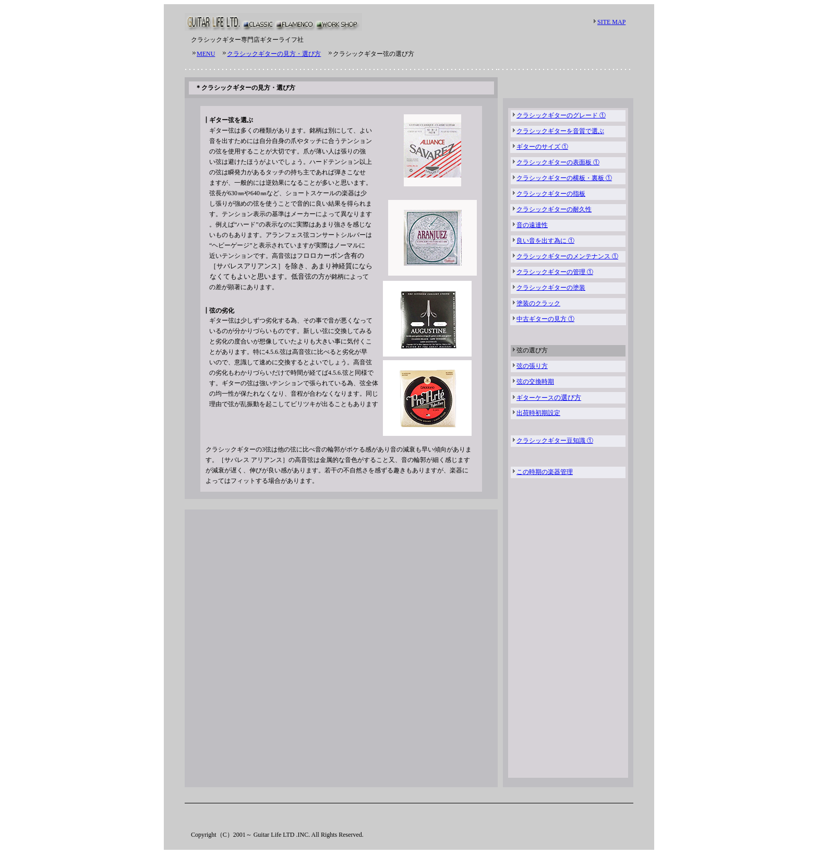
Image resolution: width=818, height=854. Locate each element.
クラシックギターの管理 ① (554, 272)
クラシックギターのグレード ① (561, 115)
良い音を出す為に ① (545, 240)
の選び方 (567, 397)
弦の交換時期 (535, 381)
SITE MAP (611, 22)
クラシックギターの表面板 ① (557, 162)
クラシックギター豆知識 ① (554, 440)
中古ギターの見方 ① (545, 319)
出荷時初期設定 (538, 413)
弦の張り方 (532, 366)
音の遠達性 (532, 225)
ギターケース (535, 397)
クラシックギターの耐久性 (554, 209)
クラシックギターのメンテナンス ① (567, 256)
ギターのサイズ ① (542, 146)
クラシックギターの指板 (550, 193)
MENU (206, 53)
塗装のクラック (538, 303)
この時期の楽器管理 (544, 472)
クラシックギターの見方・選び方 (274, 53)
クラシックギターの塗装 (550, 287)
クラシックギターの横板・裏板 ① (564, 178)
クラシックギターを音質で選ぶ (560, 131)
